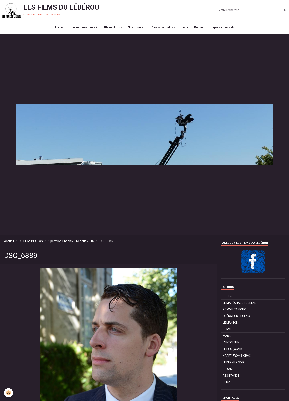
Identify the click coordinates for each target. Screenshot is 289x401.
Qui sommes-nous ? (83, 27)
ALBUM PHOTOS (31, 241)
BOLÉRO (228, 296)
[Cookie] (8, 392)
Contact (199, 27)
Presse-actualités (163, 27)
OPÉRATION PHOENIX (236, 316)
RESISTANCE (231, 375)
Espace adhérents (223, 27)
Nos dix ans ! (136, 27)
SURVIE (227, 329)
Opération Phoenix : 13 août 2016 (71, 241)
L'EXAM (228, 369)
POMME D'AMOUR (234, 309)
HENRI (226, 382)
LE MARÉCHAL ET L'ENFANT (240, 302)
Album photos (112, 27)
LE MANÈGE (230, 322)
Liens (184, 27)
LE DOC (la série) (233, 349)
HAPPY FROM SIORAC (237, 355)
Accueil (59, 27)
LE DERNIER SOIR (233, 362)
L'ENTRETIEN (231, 342)
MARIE (227, 335)
